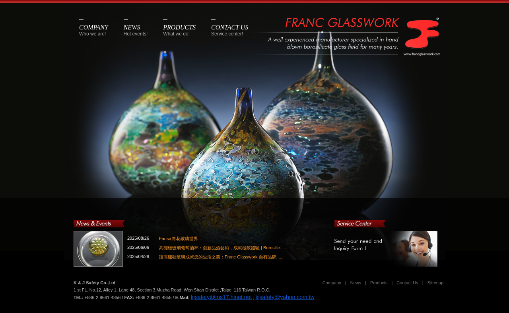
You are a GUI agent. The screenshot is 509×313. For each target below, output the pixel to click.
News (355, 282)
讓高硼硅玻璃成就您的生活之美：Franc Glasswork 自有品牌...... (221, 256)
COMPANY (93, 30)
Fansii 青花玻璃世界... (180, 238)
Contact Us (407, 282)
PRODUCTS (179, 30)
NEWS (136, 30)
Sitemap (435, 282)
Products (378, 282)
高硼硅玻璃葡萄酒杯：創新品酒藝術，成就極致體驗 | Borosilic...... (223, 247)
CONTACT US (229, 30)
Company (331, 282)
